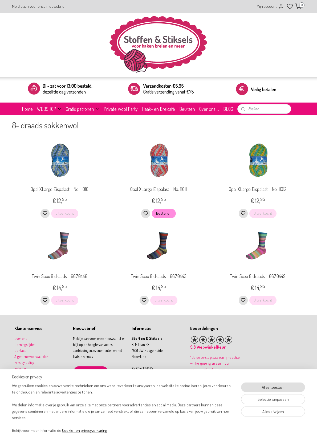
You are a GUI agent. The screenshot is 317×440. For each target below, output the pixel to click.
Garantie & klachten (28, 380)
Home (27, 109)
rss (183, 430)
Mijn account (270, 6)
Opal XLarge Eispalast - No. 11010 (59, 189)
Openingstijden (24, 344)
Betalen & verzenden (29, 374)
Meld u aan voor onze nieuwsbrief (39, 6)
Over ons (20, 338)
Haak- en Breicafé (158, 109)
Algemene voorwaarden (31, 356)
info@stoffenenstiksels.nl (152, 386)
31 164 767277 (145, 392)
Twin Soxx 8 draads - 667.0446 (59, 276)
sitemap (175, 430)
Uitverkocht (64, 213)
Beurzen (187, 109)
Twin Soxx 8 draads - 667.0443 (158, 276)
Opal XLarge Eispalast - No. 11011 (158, 189)
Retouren (20, 368)
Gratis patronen (82, 109)
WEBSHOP (49, 109)
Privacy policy (24, 362)
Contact (20, 350)
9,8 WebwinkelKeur (208, 347)
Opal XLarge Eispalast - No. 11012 (257, 189)
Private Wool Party (121, 109)
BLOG (228, 109)
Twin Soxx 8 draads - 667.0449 (257, 276)
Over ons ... (209, 109)
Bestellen (164, 213)
